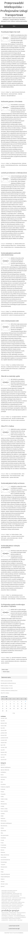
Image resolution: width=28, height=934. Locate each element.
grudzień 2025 (4, 732)
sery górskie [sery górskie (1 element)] (19, 914)
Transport (3, 864)
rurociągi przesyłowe (16, 416)
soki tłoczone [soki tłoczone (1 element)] (10, 915)
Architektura (3, 772)
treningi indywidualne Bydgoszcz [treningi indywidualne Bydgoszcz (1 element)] (7, 917)
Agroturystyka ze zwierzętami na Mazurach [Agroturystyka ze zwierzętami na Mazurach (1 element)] (9, 890)
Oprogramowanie (4, 835)
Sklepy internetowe (5, 854)
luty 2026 (3, 728)
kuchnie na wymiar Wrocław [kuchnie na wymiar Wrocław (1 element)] (6, 897)
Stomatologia (9, 243)
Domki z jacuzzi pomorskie (6, 680)
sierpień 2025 (3, 742)
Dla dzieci (3, 779)
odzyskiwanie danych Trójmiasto (8, 659)
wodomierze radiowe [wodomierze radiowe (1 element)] (13, 920)
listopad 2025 (4, 735)
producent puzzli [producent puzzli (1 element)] (20, 905)
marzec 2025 (3, 754)
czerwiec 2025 (4, 747)
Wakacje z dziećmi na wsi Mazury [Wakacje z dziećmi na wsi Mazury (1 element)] (14, 918)
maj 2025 (3, 749)
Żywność (2, 886)
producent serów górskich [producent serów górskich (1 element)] (6, 906)
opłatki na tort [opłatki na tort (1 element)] (10, 900)
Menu (14, 26)
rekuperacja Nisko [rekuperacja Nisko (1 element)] (12, 912)
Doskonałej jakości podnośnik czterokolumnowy (11, 254)
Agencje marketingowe (6, 767)
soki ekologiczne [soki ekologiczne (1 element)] (4, 915)
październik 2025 (4, 737)
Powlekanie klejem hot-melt (10, 32)
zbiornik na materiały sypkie (18, 418)
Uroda (2, 869)
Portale (2, 840)
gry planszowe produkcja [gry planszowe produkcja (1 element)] (14, 894)
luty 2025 (3, 757)
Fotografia (3, 794)
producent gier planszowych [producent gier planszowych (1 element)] (17, 903)
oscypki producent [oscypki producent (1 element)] (17, 900)
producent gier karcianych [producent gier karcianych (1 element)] (6, 903)
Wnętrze (2, 879)
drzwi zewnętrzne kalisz (15, 475)
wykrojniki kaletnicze (11, 95)
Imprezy (2, 801)
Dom (2, 781)
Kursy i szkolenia (4, 811)
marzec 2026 (3, 725)
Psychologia (3, 847)
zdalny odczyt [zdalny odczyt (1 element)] (19, 920)
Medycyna (3, 818)
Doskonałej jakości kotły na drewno (12, 483)
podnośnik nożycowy (18, 313)
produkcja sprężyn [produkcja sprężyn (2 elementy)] (10, 910)
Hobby (2, 796)
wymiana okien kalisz (14, 477)
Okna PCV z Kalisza (7, 426)
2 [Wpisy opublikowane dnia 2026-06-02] (6, 701)
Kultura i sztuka (4, 808)
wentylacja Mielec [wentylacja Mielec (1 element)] (4, 920)
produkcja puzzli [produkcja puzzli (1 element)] (4, 908)
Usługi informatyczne (5, 874)
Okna (7, 473)
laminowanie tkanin (13, 93)
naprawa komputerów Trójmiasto (19, 657)
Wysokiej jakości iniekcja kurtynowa (8, 683)
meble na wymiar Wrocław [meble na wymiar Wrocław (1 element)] (6, 899)
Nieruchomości (4, 825)
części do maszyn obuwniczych (18, 92)
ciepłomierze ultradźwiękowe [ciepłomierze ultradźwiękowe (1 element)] (6, 893)
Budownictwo (4, 777)
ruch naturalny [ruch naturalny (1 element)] (13, 914)
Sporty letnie (3, 857)
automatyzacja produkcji (13, 596)
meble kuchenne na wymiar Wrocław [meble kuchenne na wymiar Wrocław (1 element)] (18, 897)
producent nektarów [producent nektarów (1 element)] (13, 905)
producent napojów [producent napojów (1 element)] (5, 905)
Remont (2, 849)
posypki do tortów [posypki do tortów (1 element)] (21, 902)
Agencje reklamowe (5, 769)
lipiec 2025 (3, 745)
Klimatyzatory (4, 803)
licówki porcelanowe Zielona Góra (8, 245)
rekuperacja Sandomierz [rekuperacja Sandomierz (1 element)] (21, 912)
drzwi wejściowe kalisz (16, 473)
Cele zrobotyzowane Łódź (10, 321)
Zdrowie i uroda (4, 883)
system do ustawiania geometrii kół (17, 315)
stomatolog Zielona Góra (19, 247)
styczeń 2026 (3, 730)
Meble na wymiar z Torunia (6, 685)
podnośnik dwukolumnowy (7, 313)
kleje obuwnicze (4, 93)
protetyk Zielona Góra (9, 247)
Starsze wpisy (5, 671)
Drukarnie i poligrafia (5, 786)
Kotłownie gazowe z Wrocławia (11, 101)
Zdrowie (2, 881)
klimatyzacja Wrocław (16, 163)
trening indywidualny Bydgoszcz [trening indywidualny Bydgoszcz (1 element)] (20, 917)
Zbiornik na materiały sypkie (10, 376)
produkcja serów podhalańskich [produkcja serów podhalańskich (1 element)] (13, 908)
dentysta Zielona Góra (20, 243)
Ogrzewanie (3, 830)
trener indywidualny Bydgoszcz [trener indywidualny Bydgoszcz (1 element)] (19, 915)
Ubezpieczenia (4, 866)
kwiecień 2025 (4, 752)
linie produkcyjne (11, 598)
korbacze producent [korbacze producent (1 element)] (5, 896)
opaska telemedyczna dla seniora (12, 661)
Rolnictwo (3, 852)
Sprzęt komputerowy (5, 859)
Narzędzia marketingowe (6, 823)
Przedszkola (3, 845)
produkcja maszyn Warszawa (12, 366)
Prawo (2, 842)
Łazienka (3, 813)
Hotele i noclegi (4, 799)
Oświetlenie (3, 837)
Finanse (2, 791)
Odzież (2, 828)
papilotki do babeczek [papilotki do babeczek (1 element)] (5, 902)
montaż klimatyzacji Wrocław (11, 165)
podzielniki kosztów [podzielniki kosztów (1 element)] (13, 902)
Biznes (2, 774)
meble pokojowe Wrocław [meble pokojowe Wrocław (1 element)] (16, 899)
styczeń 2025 (3, 759)
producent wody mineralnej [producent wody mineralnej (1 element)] (17, 906)
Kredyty (2, 806)
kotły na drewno (15, 534)
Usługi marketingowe (5, 876)
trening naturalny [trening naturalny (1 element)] (4, 918)
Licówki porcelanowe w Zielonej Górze (14, 173)
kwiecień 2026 (4, 723)
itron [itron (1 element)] (21, 894)
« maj (13, 713)
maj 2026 (3, 720)
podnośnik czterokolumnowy (18, 311)
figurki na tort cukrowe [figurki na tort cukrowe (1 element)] (5, 894)
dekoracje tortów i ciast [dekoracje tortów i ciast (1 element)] (17, 893)
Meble (2, 815)
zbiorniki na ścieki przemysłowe (18, 420)
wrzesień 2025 (4, 740)
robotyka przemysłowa (21, 598)
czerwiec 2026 (4, 718)
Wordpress (20, 932)
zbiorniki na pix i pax (5, 420)
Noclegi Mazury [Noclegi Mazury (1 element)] (4, 900)
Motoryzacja (3, 820)
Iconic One (6, 932)
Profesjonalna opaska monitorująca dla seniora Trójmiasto (13, 605)
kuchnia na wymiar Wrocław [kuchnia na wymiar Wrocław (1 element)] (14, 896)
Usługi (7, 92)
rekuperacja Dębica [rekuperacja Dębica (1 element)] (5, 912)
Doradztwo (3, 784)
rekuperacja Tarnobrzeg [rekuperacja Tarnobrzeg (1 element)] (5, 914)
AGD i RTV (3, 764)
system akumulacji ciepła (12, 538)
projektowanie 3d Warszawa (11, 368)
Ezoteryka (3, 789)
